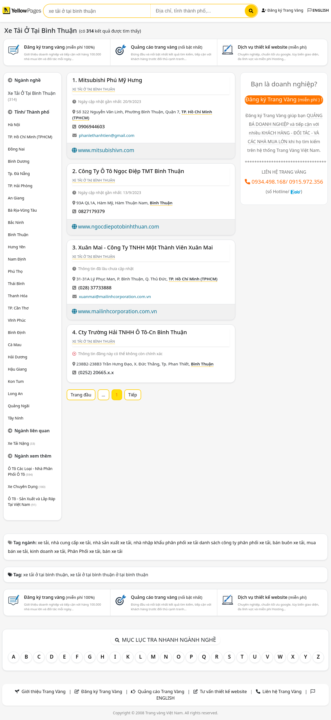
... (103, 395)
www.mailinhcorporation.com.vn (117, 311)
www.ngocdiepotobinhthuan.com (118, 226)
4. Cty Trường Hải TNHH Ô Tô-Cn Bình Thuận (129, 332)
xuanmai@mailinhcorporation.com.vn (115, 296)
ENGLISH (318, 10)
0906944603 (91, 126)
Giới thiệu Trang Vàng (43, 691)
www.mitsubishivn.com (106, 150)
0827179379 (91, 211)
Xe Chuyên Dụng (26, 486)
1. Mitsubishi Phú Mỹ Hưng (107, 80)
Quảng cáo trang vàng (166, 47)
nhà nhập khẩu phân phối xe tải (166, 543)
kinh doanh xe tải (47, 551)
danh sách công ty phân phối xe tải (234, 543)
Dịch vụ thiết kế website (272, 47)
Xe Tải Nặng (21, 443)
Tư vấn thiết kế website (224, 691)
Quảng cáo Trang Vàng (161, 691)
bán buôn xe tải (289, 543)
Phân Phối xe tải (83, 551)
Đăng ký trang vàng (59, 47)
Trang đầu (81, 395)
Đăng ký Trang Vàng (282, 10)
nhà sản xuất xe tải (112, 543)
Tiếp (132, 395)
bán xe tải (112, 551)
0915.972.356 (306, 181)
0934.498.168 (269, 181)
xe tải (43, 543)
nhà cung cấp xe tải (71, 543)
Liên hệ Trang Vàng (282, 691)
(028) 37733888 (95, 287)
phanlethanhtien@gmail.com (106, 135)
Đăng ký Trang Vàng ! (284, 99)
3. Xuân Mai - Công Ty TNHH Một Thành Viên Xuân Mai (142, 247)
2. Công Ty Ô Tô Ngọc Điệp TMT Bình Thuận (128, 171)
